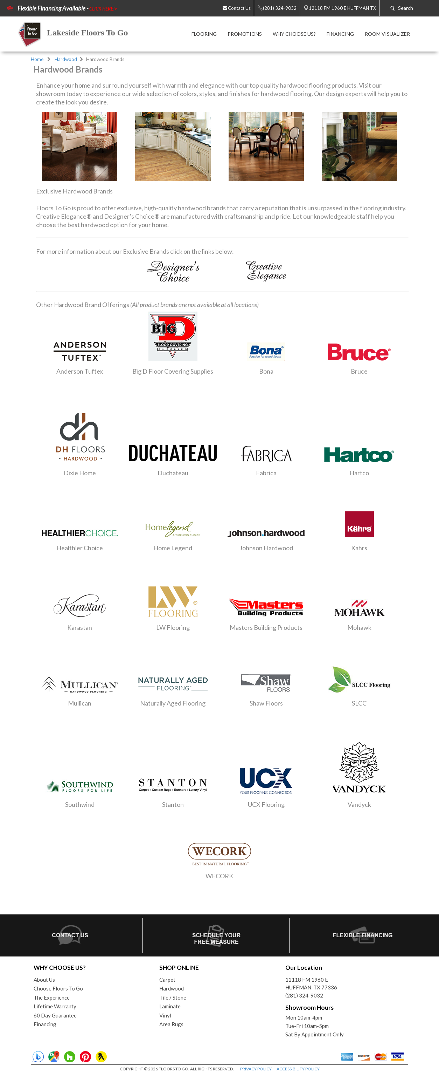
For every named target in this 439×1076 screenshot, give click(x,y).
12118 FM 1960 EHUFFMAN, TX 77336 (311, 983)
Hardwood (66, 59)
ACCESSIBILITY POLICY (298, 1068)
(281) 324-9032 (304, 995)
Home (37, 59)
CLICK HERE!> (103, 9)
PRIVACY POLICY (256, 1068)
